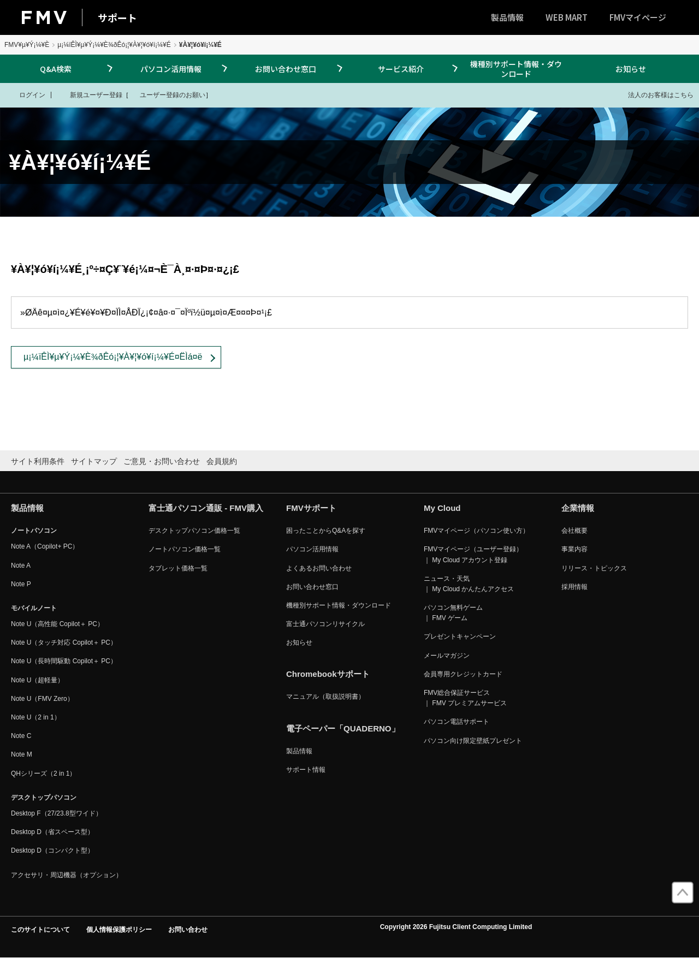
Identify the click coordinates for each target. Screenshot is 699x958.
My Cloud (442, 508)
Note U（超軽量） (37, 680)
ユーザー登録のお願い (167, 94)
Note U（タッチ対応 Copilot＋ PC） (64, 642)
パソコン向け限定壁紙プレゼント (473, 741)
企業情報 (577, 508)
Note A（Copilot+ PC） (45, 546)
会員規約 (221, 461)
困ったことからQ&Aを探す (325, 530)
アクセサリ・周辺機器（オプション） (66, 875)
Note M (21, 754)
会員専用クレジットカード (463, 674)
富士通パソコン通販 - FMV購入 (206, 508)
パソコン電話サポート (456, 721)
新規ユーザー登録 (89, 94)
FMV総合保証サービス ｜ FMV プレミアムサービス (465, 698)
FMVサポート (311, 508)
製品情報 (507, 17)
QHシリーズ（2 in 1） (43, 773)
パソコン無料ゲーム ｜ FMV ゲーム (453, 613)
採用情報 (574, 587)
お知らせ (630, 68)
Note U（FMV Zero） (42, 699)
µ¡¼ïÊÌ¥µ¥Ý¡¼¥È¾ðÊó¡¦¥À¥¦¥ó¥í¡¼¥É (114, 45)
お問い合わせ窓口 (285, 68)
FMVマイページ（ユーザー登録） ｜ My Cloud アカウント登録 (473, 554)
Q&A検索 (56, 68)
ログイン (25, 94)
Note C (21, 736)
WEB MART (567, 17)
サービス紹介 (401, 68)
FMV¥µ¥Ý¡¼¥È (26, 45)
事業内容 (574, 549)
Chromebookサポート (328, 674)
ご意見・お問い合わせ (161, 461)
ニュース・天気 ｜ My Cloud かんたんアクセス (469, 584)
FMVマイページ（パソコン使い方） (476, 530)
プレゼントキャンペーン (460, 636)
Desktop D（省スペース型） (52, 832)
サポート (117, 17)
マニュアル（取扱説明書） (325, 696)
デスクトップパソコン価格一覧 (194, 530)
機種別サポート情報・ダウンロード (516, 68)
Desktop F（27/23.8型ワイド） (56, 813)
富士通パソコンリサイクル (325, 624)
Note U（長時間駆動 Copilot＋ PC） (64, 661)
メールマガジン (447, 655)
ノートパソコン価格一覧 (185, 549)
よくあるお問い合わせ (319, 568)
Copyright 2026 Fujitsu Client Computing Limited (456, 927)
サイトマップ (94, 461)
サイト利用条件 (37, 461)
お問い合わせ (188, 929)
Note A (21, 565)
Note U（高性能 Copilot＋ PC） (57, 624)
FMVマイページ (637, 17)
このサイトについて (40, 929)
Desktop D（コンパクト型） (52, 850)
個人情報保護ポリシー (119, 929)
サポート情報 (305, 769)
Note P (21, 584)
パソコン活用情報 (171, 68)
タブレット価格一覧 (178, 568)
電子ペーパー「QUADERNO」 (343, 728)
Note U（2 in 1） (36, 717)
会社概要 (574, 530)
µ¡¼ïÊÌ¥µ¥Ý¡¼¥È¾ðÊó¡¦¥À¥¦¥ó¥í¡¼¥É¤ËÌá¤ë (112, 356)
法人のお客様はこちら (654, 94)
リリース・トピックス (594, 568)
